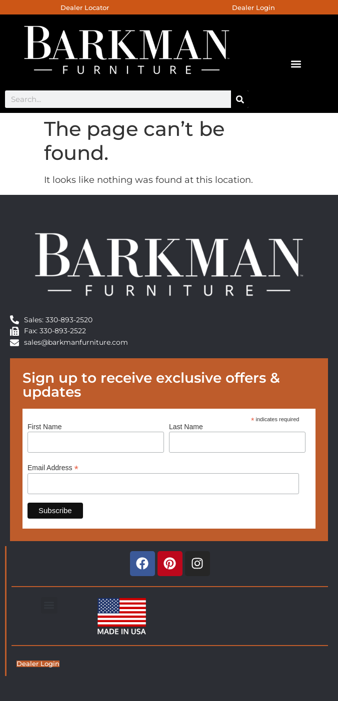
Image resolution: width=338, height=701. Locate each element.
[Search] (239, 99)
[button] (296, 63)
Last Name (186, 426)
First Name (45, 426)
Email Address (53, 467)
